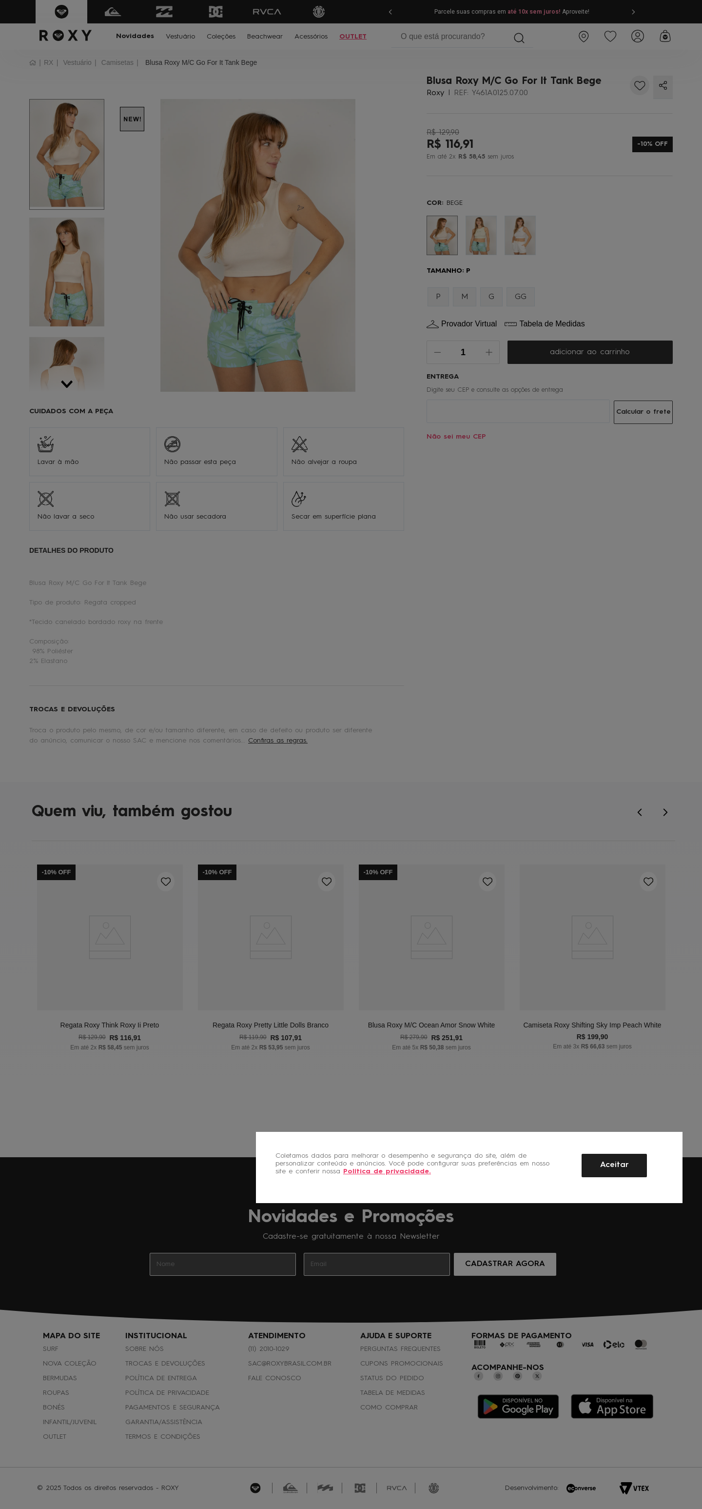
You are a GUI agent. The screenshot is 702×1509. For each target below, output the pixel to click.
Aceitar (614, 1165)
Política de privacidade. (387, 1171)
